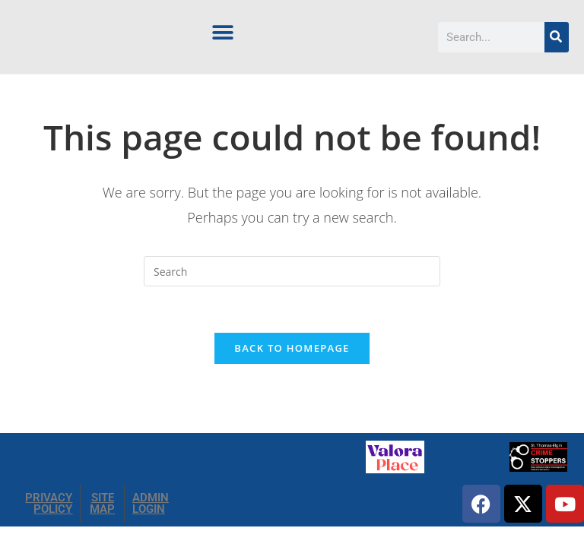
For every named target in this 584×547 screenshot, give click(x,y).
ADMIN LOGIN (150, 504)
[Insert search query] (292, 271)
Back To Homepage (291, 348)
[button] (223, 32)
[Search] (556, 37)
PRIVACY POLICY (48, 504)
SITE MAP (102, 504)
